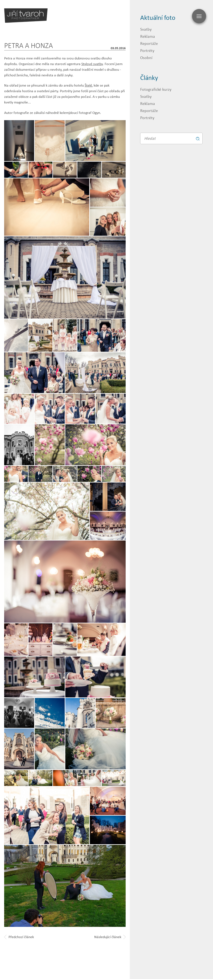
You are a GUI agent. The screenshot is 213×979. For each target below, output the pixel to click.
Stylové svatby (92, 63)
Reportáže (149, 43)
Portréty (147, 50)
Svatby (146, 29)
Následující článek (110, 936)
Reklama (147, 36)
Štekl (88, 85)
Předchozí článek (19, 936)
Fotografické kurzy (155, 89)
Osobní (146, 57)
